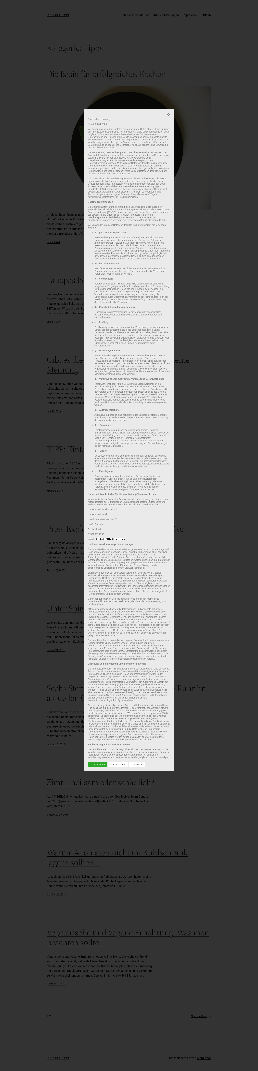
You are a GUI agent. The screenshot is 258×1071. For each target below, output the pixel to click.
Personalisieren (118, 764)
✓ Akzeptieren (97, 764)
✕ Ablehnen (136, 764)
